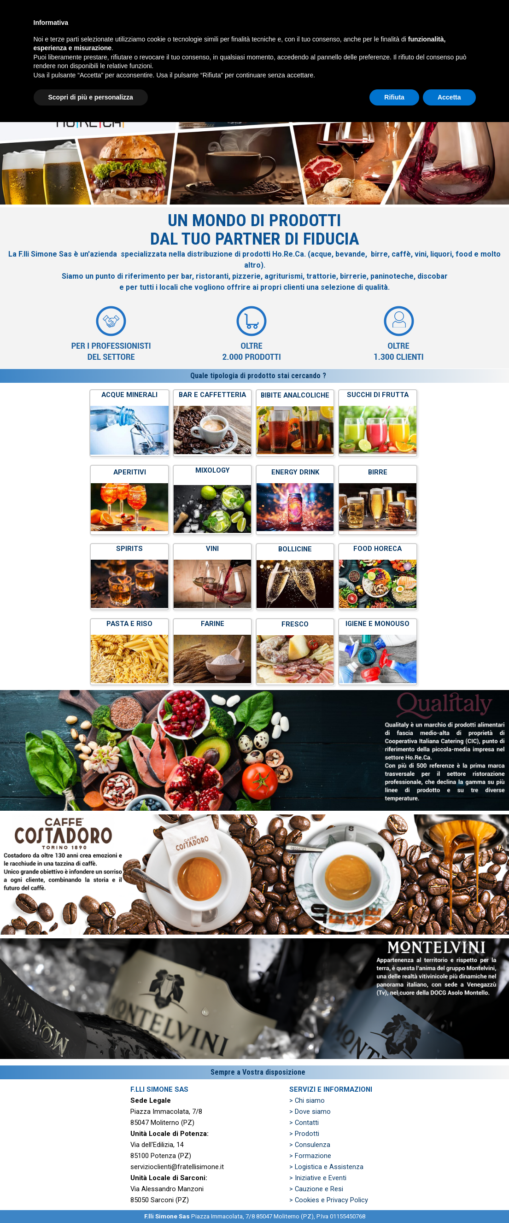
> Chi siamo (307, 1100)
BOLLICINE (295, 549)
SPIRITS (129, 548)
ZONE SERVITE (387, 41)
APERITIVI (129, 472)
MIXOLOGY (212, 470)
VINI (212, 548)
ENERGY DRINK (295, 472)
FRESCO (295, 624)
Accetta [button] (449, 1197)
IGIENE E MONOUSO (377, 624)
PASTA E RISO (129, 624)
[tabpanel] (254, 288)
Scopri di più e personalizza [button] (90, 1197)
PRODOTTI (248, 41)
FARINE (212, 624)
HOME (110, 41)
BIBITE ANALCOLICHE (295, 395)
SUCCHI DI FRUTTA (378, 395)
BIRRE (377, 472)
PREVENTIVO (317, 41)
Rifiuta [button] (394, 1197)
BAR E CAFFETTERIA (212, 395)
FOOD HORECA (377, 548)
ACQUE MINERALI (129, 395)
